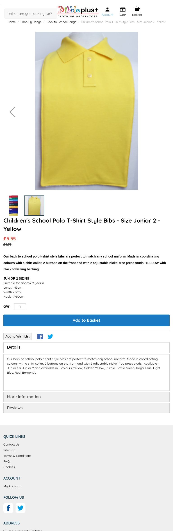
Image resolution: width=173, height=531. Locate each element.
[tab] (86, 347)
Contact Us (11, 444)
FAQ (6, 461)
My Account (11, 486)
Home (11, 22)
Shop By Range (31, 22)
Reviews (15, 407)
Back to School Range (62, 22)
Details (13, 347)
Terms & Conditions (17, 456)
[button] (123, 12)
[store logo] (78, 11)
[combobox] (31, 13)
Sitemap (9, 450)
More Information (24, 396)
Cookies (9, 467)
